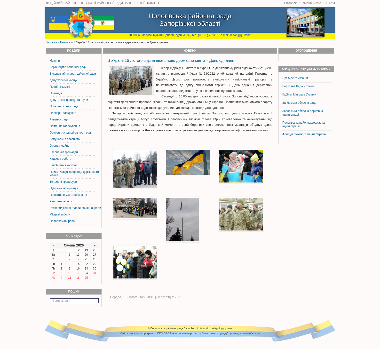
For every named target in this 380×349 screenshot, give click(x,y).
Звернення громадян (64, 152)
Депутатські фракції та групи (69, 100)
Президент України (295, 78)
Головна (51, 42)
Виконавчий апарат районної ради (73, 73)
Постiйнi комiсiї (60, 86)
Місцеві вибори (60, 214)
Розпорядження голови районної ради (75, 208)
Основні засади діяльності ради (71, 132)
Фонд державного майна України (304, 134)
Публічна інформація (64, 188)
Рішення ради (59, 119)
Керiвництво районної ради (68, 67)
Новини (65, 42)
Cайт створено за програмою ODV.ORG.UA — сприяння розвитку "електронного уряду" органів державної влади (190, 333)
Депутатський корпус (64, 80)
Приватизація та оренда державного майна (74, 173)
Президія (56, 93)
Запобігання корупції (63, 165)
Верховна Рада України (298, 86)
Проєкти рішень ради (64, 106)
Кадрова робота (60, 158)
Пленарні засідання (63, 113)
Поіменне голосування (65, 126)
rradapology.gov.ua (221, 328)
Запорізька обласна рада (299, 102)
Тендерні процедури (63, 181)
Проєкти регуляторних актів (68, 195)
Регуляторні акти (61, 201)
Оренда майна (59, 145)
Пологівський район (63, 221)
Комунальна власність (65, 139)
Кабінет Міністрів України (299, 94)
